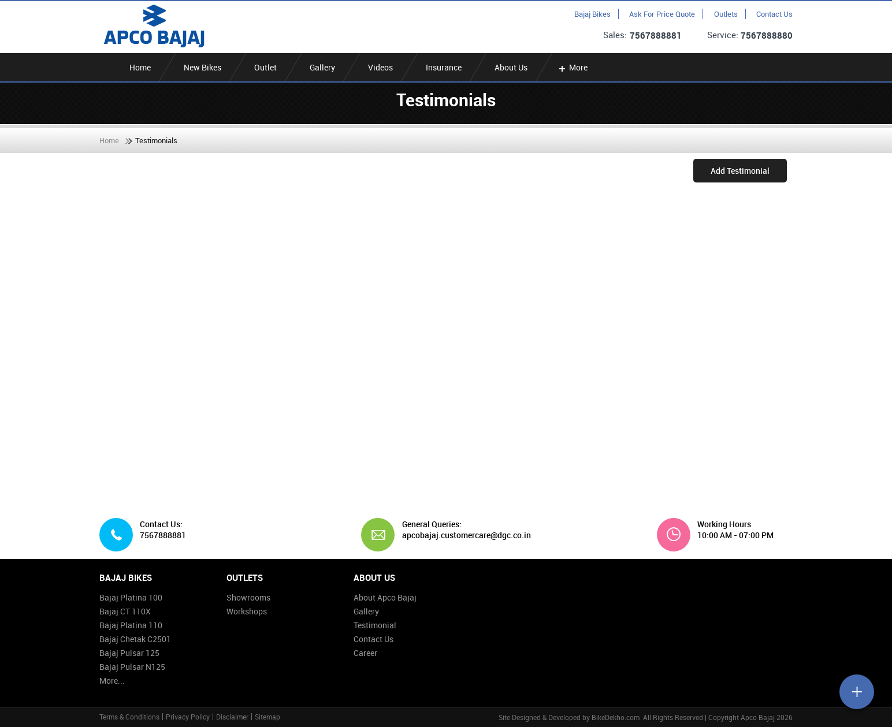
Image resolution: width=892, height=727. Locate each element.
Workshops (246, 611)
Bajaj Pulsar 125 (129, 652)
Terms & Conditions (129, 716)
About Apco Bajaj (385, 597)
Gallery (322, 67)
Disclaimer (232, 716)
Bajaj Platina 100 (130, 597)
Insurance (444, 67)
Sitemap (267, 716)
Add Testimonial (740, 170)
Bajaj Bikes (592, 14)
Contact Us (774, 14)
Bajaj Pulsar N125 (132, 666)
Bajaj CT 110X (125, 611)
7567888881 (656, 35)
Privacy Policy (188, 716)
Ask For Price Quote (662, 14)
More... (112, 680)
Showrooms (248, 597)
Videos (380, 67)
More (572, 67)
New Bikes (202, 67)
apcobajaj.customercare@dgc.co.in (462, 535)
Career (365, 652)
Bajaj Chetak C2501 (135, 638)
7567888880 (767, 35)
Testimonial (375, 625)
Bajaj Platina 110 (130, 625)
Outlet (265, 67)
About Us (511, 67)
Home (140, 67)
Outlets (726, 14)
